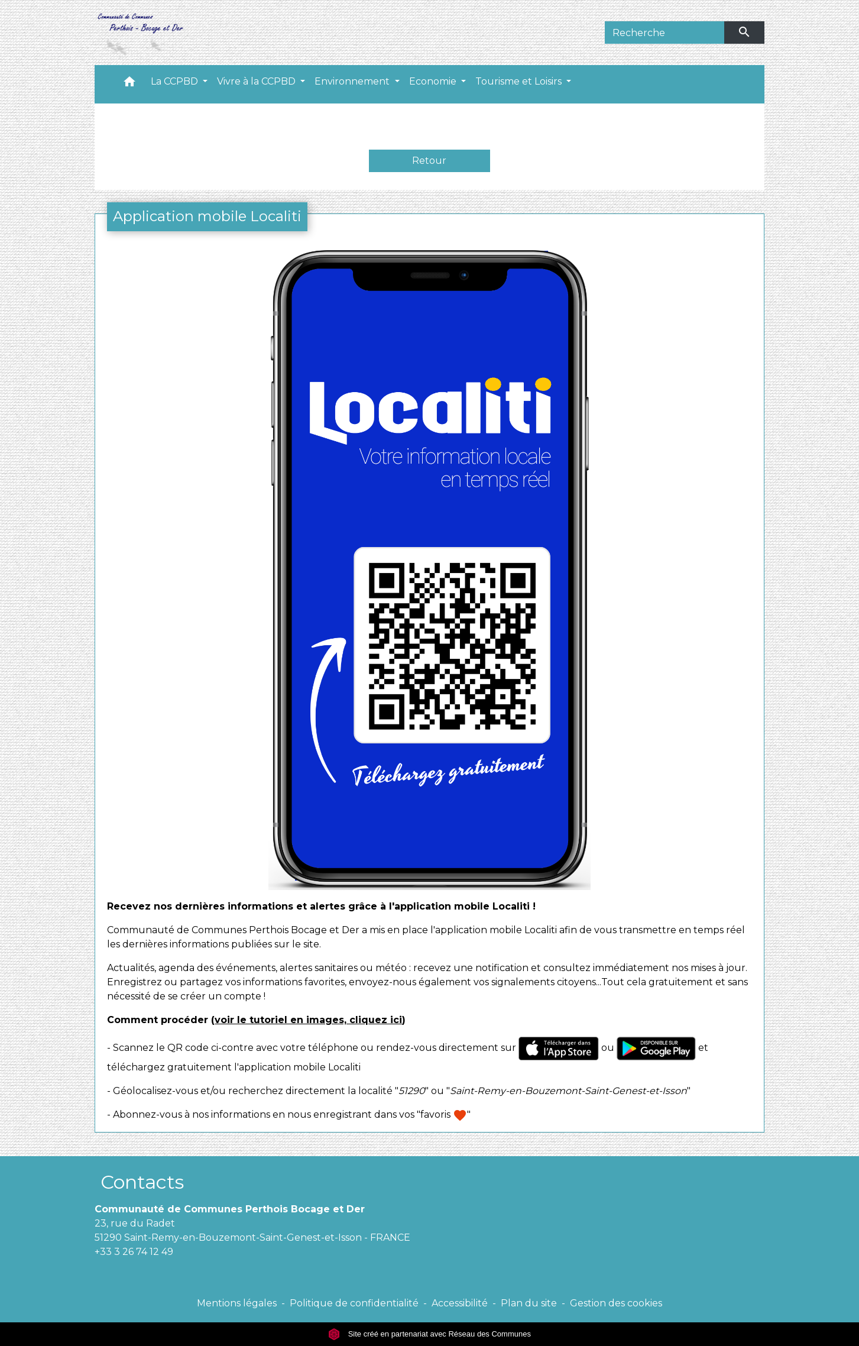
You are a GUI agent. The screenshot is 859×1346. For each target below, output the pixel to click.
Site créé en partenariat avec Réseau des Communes (429, 1333)
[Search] (665, 32)
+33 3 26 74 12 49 (134, 1251)
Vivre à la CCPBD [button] (257, 81)
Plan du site (529, 1303)
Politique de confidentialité (354, 1303)
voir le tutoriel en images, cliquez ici (308, 1019)
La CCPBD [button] (175, 81)
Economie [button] (434, 81)
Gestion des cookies (616, 1303)
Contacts (142, 1181)
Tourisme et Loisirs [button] (519, 81)
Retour (429, 160)
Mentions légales (237, 1303)
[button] (129, 84)
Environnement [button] (353, 81)
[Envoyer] (744, 32)
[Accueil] (140, 32)
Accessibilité (460, 1303)
